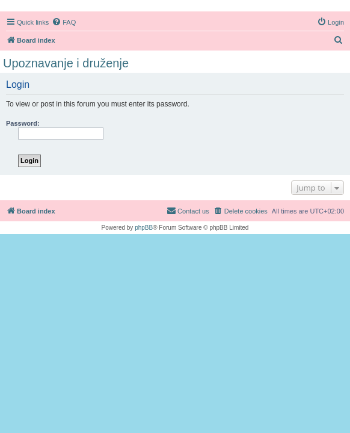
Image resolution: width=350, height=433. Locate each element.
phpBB (144, 227)
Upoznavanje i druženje (66, 63)
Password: (23, 123)
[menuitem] (64, 22)
